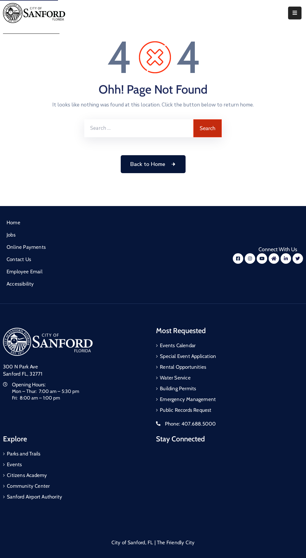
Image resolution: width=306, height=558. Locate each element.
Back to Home (153, 164)
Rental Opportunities (183, 367)
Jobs (11, 235)
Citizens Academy (27, 475)
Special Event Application (188, 356)
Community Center (28, 486)
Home (13, 222)
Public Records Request (185, 410)
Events (14, 464)
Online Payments (26, 247)
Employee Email (24, 272)
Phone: (190, 424)
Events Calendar (177, 345)
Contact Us (19, 259)
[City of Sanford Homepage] (48, 341)
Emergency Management (188, 399)
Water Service (175, 378)
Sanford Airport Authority (34, 497)
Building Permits (178, 388)
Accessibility (20, 284)
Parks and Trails (23, 454)
